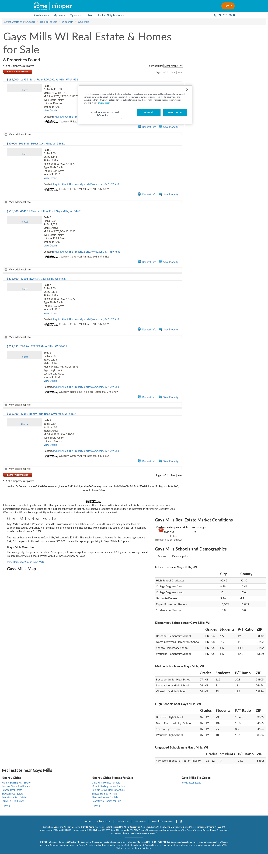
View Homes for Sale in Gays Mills (25, 561)
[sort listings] (173, 66)
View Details (50, 110)
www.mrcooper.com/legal (72, 845)
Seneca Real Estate (12, 789)
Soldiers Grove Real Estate (16, 786)
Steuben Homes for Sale (105, 797)
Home (88, 821)
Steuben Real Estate (12, 793)
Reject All (149, 112)
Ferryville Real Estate (13, 800)
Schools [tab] (162, 556)
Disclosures (140, 821)
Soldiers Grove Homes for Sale (108, 789)
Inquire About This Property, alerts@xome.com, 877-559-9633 (86, 184)
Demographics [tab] (180, 556)
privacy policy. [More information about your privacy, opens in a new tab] (104, 103)
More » (8, 805)
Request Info (146, 126)
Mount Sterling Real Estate (16, 782)
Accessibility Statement (162, 821)
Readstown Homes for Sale (106, 800)
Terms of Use (122, 821)
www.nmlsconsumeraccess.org (202, 842)
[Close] (187, 89)
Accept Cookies (175, 112)
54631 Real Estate (191, 782)
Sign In (228, 5)
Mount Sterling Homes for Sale (108, 786)
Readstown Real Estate (14, 797)
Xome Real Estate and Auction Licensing (61, 826)
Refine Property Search (17, 71)
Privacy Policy (103, 821)
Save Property (168, 126)
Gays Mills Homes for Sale (106, 782)
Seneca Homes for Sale (104, 793)
